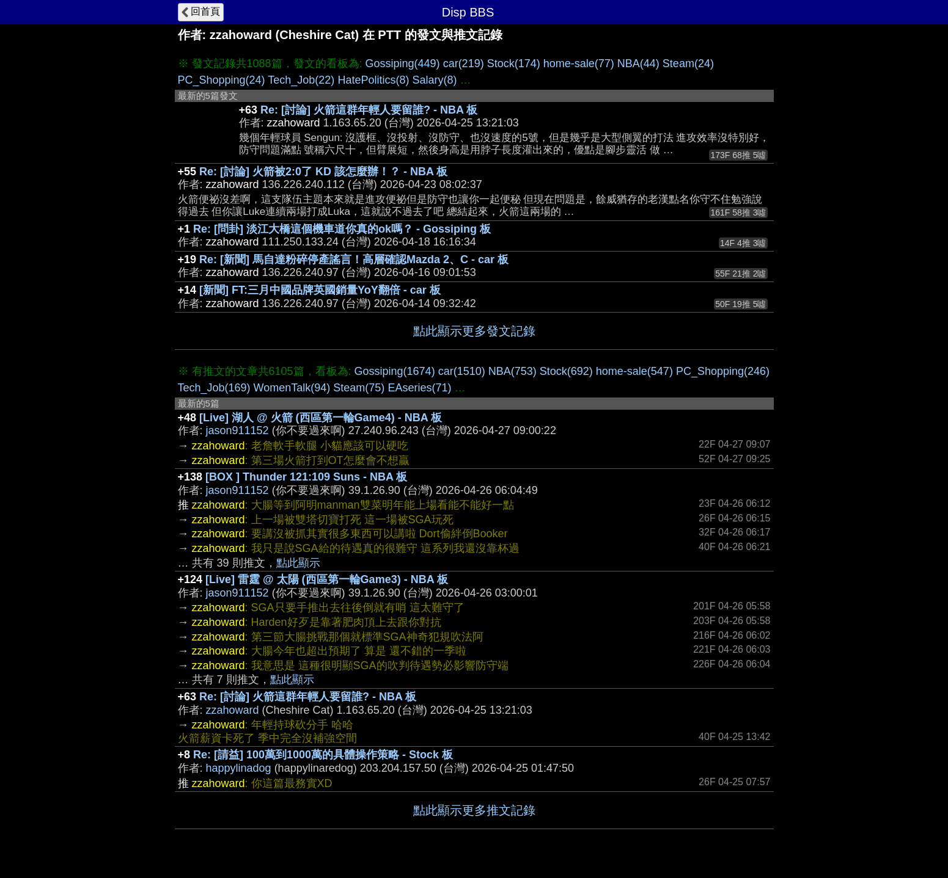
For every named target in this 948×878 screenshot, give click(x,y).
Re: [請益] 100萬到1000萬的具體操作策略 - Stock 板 (323, 755)
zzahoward (232, 710)
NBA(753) (512, 371)
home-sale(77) (578, 63)
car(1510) (461, 371)
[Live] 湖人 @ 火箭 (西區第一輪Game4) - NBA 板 (320, 418)
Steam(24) (688, 63)
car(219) (463, 63)
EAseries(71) (419, 388)
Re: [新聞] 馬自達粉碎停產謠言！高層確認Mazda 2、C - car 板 (354, 259)
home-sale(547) (634, 371)
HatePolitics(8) (373, 80)
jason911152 (237, 430)
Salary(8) (434, 80)
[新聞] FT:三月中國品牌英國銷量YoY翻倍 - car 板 (320, 290)
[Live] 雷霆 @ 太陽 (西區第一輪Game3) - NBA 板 (326, 579)
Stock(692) (566, 371)
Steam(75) (358, 388)
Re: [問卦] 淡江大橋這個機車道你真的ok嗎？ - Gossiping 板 (342, 229)
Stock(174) (513, 63)
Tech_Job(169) (214, 388)
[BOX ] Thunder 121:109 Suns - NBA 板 (306, 477)
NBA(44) (638, 63)
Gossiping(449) (403, 63)
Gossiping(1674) (395, 371)
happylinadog (238, 768)
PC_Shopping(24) (221, 80)
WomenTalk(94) (292, 388)
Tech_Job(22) (301, 80)
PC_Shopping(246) (723, 371)
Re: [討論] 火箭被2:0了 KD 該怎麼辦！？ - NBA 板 (323, 171)
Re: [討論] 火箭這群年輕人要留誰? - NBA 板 (368, 110)
